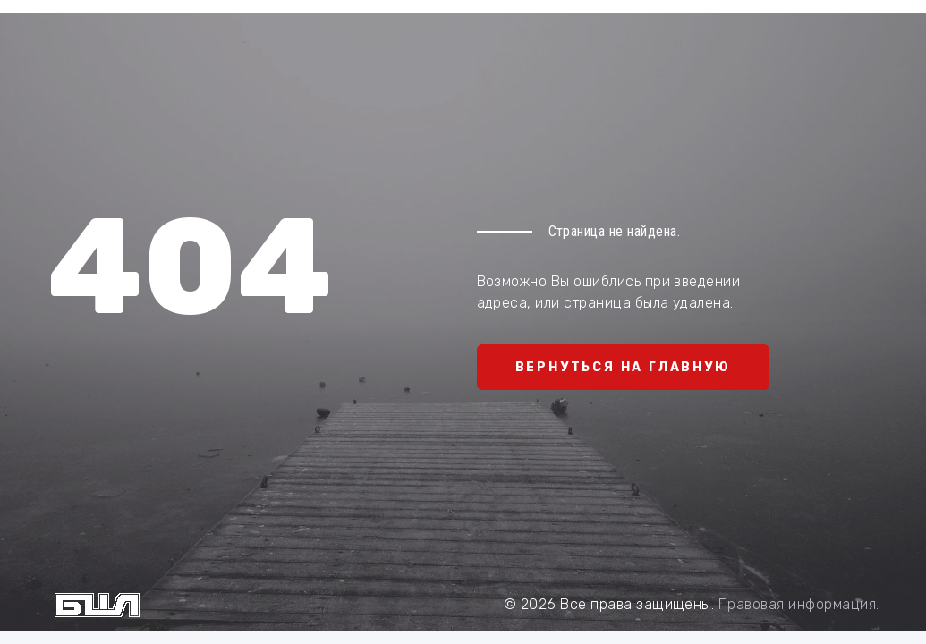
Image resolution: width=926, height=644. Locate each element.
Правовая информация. (798, 604)
